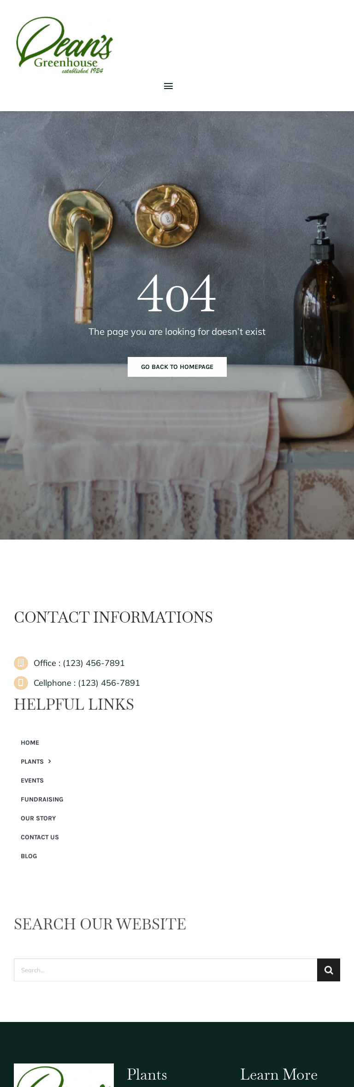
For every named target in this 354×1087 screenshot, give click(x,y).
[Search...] (165, 973)
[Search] (328, 973)
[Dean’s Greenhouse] (64, 18)
